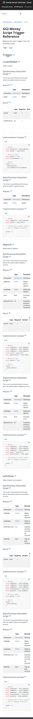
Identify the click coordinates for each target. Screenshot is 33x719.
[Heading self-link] (13, 55)
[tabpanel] (16, 158)
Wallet (15, 97)
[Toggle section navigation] (20, 14)
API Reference (7, 22)
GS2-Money (18, 22)
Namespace (16, 93)
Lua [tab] (5, 142)
